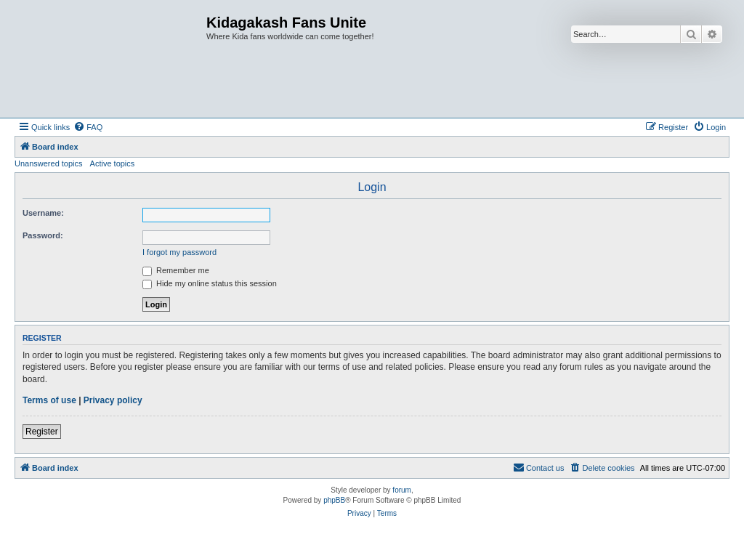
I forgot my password (179, 252)
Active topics (112, 163)
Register (41, 431)
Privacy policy (113, 400)
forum (401, 490)
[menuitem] (87, 127)
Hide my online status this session (209, 283)
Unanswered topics (49, 163)
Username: (43, 213)
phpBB (334, 500)
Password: (43, 235)
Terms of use (49, 400)
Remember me (175, 270)
